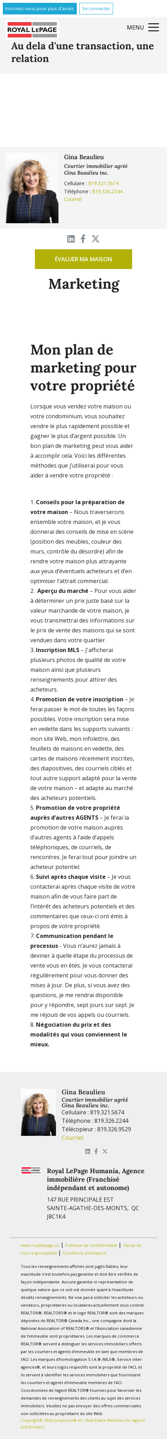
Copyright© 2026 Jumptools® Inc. (53, 1420)
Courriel (73, 199)
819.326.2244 (107, 191)
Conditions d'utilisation (84, 1253)
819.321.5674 (103, 183)
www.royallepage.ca (40, 1245)
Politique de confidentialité (91, 1245)
